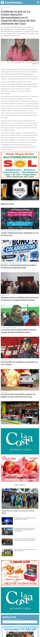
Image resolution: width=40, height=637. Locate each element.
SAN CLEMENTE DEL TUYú (21, 62)
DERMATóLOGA (35, 63)
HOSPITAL (12, 62)
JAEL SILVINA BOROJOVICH (33, 62)
